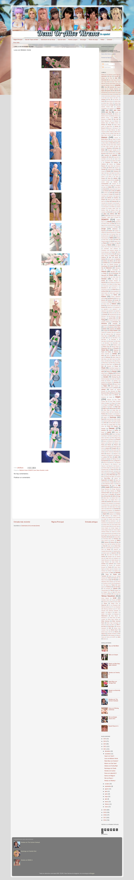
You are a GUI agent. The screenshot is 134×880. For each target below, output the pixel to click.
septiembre (108, 786)
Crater (104, 187)
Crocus (118, 189)
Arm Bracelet (104, 92)
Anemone (112, 87)
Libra (105, 327)
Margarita (116, 348)
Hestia (119, 271)
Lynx (104, 337)
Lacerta (105, 312)
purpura (118, 476)
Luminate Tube (110, 332)
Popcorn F (115, 464)
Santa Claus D (113, 506)
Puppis (118, 473)
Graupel (112, 266)
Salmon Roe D (115, 498)
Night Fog (105, 408)
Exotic (111, 236)
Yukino (108, 637)
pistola (105, 457)
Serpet (113, 531)
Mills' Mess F (106, 362)
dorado (109, 222)
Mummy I (110, 382)
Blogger (92, 873)
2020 (105, 810)
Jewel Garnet (104, 293)
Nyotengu (113, 417)
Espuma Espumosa (110, 232)
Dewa (108, 212)
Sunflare (103, 563)
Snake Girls (110, 546)
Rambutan (107, 481)
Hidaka (105, 273)
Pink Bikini (107, 450)
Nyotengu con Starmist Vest (28, 851)
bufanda (117, 151)
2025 (105, 739)
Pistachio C (108, 453)
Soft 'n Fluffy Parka (107, 547)
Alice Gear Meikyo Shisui (113, 83)
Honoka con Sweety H (114, 673)
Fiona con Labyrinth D (110, 773)
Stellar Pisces (108, 558)
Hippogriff (103, 275)
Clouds (103, 178)
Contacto (109, 39)
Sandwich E (111, 503)
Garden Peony (114, 255)
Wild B (102, 624)
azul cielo (117, 110)
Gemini (116, 257)
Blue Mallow (106, 143)
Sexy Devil (104, 537)
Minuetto (109, 366)
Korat (102, 305)
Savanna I (118, 512)
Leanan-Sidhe (112, 318)
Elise (116, 227)
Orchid (108, 426)
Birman (116, 126)
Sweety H (116, 570)
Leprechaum (104, 325)
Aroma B (105, 94)
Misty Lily (113, 369)
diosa (105, 214)
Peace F (106, 435)
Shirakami (116, 538)
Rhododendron (105, 485)
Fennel (116, 239)
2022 (105, 746)
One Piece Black (112, 422)
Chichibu (103, 169)
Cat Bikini (103, 159)
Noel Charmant (115, 412)
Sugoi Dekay (115, 561)
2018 (105, 815)
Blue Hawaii (117, 141)
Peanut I (117, 443)
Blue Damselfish (109, 141)
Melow (113, 355)
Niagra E (106, 405)
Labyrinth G (104, 311)
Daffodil (109, 197)
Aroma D (117, 94)
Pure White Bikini (111, 474)
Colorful (103, 180)
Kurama (103, 307)
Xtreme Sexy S (104, 631)
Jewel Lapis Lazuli (114, 293)
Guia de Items (62, 39)
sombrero (116, 549)
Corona (115, 182)
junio (106, 794)
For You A (118, 245)
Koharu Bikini (117, 302)
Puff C (112, 471)
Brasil (107, 151)
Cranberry (118, 185)
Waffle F (116, 612)
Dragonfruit (117, 221)
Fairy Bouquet (104, 237)
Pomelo (111, 460)
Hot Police (115, 279)
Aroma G (103, 96)
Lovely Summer (113, 330)
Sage (119, 496)
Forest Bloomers (105, 252)
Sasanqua (116, 508)
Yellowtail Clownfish (111, 633)
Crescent (105, 189)
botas (102, 150)
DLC (119, 214)
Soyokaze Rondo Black (106, 551)
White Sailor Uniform (113, 619)
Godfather (105, 262)
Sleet (104, 546)
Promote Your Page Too (106, 57)
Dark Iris (103, 201)
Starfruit (103, 556)
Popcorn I (118, 466)
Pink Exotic (113, 450)
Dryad (112, 223)
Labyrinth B (117, 307)
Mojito (108, 371)
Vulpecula (103, 605)
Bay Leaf (116, 119)
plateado (109, 458)
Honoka (103, 279)
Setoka (114, 533)
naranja (103, 389)
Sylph (111, 572)
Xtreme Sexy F (114, 630)
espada (103, 232)
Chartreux (118, 166)
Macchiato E (104, 341)
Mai (109, 345)
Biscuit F (116, 128)
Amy (106, 87)
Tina (114, 579)
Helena (103, 271)
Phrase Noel (116, 446)
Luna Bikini (117, 336)
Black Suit (116, 135)
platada (103, 458)
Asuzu (102, 101)
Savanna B (103, 510)
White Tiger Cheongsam (112, 623)
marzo (107, 801)
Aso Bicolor (115, 99)
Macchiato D (114, 339)
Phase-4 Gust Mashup (106, 446)
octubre (107, 784)
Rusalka (112, 494)
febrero (107, 804)
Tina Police (117, 581)
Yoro (119, 633)
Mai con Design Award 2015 (113, 717)
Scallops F (107, 515)
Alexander (104, 80)
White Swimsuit (105, 621)
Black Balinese (111, 130)
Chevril (110, 167)
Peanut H (110, 443)
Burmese (103, 153)
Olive (105, 422)
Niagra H (105, 406)
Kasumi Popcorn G (113, 726)
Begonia (116, 121)
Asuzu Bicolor (109, 101)
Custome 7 (110, 196)
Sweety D (116, 569)
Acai (110, 76)
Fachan (117, 236)
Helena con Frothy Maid (111, 766)
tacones (117, 572)
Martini (109, 352)
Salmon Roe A (106, 498)
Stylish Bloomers (105, 560)
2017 (104, 817)
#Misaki (103, 74)
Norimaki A (110, 413)
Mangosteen (104, 348)
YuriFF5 (113, 637)
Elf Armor (110, 227)
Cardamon (104, 157)
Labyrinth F (115, 309)
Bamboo (116, 114)
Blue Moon (113, 143)
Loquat (105, 330)
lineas (104, 329)
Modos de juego (93, 39)
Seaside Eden (106, 524)
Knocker (116, 300)
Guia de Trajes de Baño (31, 39)
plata (116, 457)
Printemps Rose (105, 469)
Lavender (105, 314)
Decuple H (106, 206)
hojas (119, 275)
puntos (113, 473)
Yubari (104, 635)
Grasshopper (104, 266)
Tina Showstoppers (116, 583)
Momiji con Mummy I (110, 780)
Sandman (109, 501)
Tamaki (115, 574)
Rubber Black (104, 494)
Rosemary (116, 487)
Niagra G (118, 405)
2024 (105, 741)
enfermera (114, 229)
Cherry (104, 167)
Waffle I (110, 614)
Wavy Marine (114, 615)
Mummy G (103, 382)
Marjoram (116, 350)
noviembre (108, 754)
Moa (118, 369)
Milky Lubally (116, 357)
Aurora (117, 105)
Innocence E (104, 287)
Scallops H (115, 515)
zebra (119, 637)
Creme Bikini (117, 187)
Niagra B (114, 403)
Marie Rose (105, 350)
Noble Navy (115, 410)
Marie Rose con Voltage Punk (113, 682)
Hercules (113, 271)
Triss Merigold (106, 588)
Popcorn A (117, 460)
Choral (102, 171)
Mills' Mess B (113, 359)
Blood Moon (104, 139)
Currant (111, 194)
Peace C (114, 434)
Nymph (105, 417)
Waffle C (103, 612)
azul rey (108, 112)
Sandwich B (116, 501)
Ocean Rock (109, 419)
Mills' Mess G (113, 362)
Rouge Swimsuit (111, 491)
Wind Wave (111, 626)
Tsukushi (115, 588)
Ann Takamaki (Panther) (112, 89)
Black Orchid (106, 133)
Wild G (113, 624)
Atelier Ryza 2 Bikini (108, 103)
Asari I (117, 97)
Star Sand (109, 554)
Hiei (110, 273)
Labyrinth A (110, 307)
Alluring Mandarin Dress (107, 85)
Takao (107, 574)
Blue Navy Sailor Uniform (114, 144)
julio (106, 791)
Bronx (111, 151)
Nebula (116, 394)
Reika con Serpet (113, 655)
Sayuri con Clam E (109, 756)
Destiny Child (104, 210)
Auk (107, 105)
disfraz (112, 214)
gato (110, 257)
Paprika (116, 430)
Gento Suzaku (110, 259)
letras (118, 325)
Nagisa (105, 386)
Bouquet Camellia (112, 150)
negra (110, 397)
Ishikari (114, 289)
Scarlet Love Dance (113, 519)
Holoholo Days (106, 277)
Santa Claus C (104, 506)
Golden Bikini (117, 262)
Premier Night (106, 467)
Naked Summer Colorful (106, 387)
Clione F (103, 176)
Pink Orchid (109, 451)
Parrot (117, 432)
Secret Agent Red (107, 526)
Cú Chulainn (106, 190)
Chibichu (116, 167)
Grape (105, 264)
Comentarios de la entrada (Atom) (30, 525)
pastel (102, 434)
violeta (111, 601)
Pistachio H (117, 455)
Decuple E (112, 205)
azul (107, 110)
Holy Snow (115, 277)
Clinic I (104, 174)
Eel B (111, 225)
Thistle (109, 578)
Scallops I (103, 517)
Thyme (115, 578)
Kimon (117, 298)
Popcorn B (105, 462)
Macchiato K (115, 337)
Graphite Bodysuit (113, 264)
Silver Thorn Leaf (105, 544)
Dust (118, 223)
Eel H (104, 227)
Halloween (109, 268)
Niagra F (112, 405)
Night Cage (117, 406)
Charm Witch (111, 166)
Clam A (102, 173)
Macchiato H (107, 343)
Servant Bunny (108, 533)
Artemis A (114, 96)
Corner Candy (105, 182)
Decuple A (110, 203)
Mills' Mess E (117, 361)
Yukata (117, 635)
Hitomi (111, 275)
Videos (102, 39)
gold (111, 262)
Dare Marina (116, 199)
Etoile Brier (106, 234)
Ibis (108, 282)
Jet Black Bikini (105, 291)
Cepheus (116, 162)
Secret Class (116, 526)
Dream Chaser (106, 223)
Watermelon (104, 616)
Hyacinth (103, 282)
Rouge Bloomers (105, 489)
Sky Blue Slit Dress (115, 544)
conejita (117, 180)
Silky (117, 542)
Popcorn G (103, 466)
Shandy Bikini (117, 537)
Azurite (116, 112)
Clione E (117, 174)
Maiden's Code (116, 344)
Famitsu (118, 237)
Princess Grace (115, 467)
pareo (109, 432)
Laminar (110, 312)
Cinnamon (116, 171)
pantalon (103, 430)
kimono (103, 300)
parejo (102, 432)
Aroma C (111, 94)
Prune (112, 469)
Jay (118, 289)
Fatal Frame (105, 239)
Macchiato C (104, 339)
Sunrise (111, 565)
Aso (109, 99)
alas (116, 78)
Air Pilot (110, 78)
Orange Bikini (112, 424)
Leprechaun (112, 325)
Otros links (16, 42)
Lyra (109, 337)
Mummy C (109, 380)
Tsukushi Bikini (104, 590)
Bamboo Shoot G (115, 115)
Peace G (111, 435)
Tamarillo (103, 576)
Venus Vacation (40, 470)
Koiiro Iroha (106, 303)
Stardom (116, 554)
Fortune (113, 252)
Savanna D (117, 510)
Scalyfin (109, 517)
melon (108, 355)
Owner (112, 428)
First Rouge (112, 243)
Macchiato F (111, 341)
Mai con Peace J (108, 778)
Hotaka (103, 280)
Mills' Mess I (110, 364)
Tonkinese (108, 586)
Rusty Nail (108, 496)
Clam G (108, 173)
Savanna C (110, 510)
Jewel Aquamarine (115, 291)
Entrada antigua (91, 522)
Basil (109, 119)
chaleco (111, 164)
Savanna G (105, 512)
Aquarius (108, 90)
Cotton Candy (104, 185)
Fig (111, 241)
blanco (104, 137)
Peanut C (105, 441)
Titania (113, 585)
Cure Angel (104, 194)
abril (106, 799)
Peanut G (103, 443)
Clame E (113, 173)
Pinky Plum (116, 451)
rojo (119, 485)
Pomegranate (104, 460)
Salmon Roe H (114, 499)
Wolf (110, 628)
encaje (103, 229)
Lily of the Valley (116, 327)
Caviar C (103, 160)
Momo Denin (104, 373)
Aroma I (108, 96)
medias (114, 354)
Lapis (115, 312)
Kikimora (112, 298)
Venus (109, 594)
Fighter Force (117, 241)
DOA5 (106, 215)
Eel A (107, 225)
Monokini (118, 373)
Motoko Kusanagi (105, 379)
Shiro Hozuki (104, 540)
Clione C (110, 174)
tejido (110, 576)
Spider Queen (106, 553)
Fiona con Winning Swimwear (114, 708)
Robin (113, 485)
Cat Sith (110, 159)
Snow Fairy (117, 546)
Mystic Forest (117, 384)
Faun (111, 239)
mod (102, 371)
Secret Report (104, 528)
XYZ (111, 631)
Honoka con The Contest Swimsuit (113, 700)
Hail (102, 268)
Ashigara (103, 99)
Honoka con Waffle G (27, 860)
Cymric (103, 197)
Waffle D (110, 612)
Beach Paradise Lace (106, 121)
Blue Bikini (113, 139)
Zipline (104, 638)
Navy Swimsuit (115, 393)
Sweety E (103, 570)
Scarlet (104, 519)
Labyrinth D (106, 309)
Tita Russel (106, 585)
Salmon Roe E (104, 499)
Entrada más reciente (22, 522)
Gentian (103, 259)
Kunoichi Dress (109, 305)
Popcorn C (112, 462)
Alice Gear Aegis (112, 80)
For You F (105, 246)
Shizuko (112, 540)
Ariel (117, 90)
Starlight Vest (111, 556)
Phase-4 (116, 444)
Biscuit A (103, 128)
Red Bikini (118, 481)
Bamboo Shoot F (105, 115)
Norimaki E (105, 415)
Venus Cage (116, 594)
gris (117, 266)
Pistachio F (110, 455)
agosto (107, 789)
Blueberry (109, 148)
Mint (102, 366)
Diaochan (114, 212)
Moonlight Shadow (116, 375)
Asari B (106, 97)
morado (105, 377)
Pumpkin (108, 473)
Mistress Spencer (105, 369)
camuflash (114, 155)
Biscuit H (103, 130)
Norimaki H (112, 415)
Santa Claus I (109, 508)
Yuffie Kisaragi (111, 635)
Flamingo (103, 245)
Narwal (111, 389)
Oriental (103, 428)
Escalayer (117, 230)
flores (109, 245)
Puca (117, 469)
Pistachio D (116, 453)
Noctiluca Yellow (105, 412)
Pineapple (113, 448)
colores (115, 178)
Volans (105, 603)
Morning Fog (115, 377)
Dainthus (116, 197)
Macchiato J (115, 343)
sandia (103, 501)
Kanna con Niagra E (109, 775)
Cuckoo (105, 192)
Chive (117, 169)
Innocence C (115, 286)
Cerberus (103, 164)
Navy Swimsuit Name (106, 394)
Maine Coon (106, 346)
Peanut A (112, 439)
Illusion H (118, 282)
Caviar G (114, 160)
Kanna (115, 294)
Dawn (108, 201)
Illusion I (105, 284)
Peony (102, 444)
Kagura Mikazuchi (105, 294)
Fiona (104, 243)
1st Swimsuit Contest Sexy (113, 74)
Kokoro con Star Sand (110, 763)
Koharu (110, 302)
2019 (105, 812)
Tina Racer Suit (106, 583)
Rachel (116, 478)
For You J (118, 246)
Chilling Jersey (110, 169)
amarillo (117, 85)
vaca (113, 592)
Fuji (113, 254)
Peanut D (111, 441)
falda (111, 238)
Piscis (102, 453)
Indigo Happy (117, 284)
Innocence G (104, 289)
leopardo (115, 323)
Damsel (109, 199)
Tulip (111, 590)
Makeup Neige (115, 346)
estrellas (118, 232)
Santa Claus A (107, 505)
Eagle (102, 225)
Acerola (116, 76)
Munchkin (116, 382)
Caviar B (116, 159)
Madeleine (103, 344)
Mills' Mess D (110, 361)
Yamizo (103, 633)
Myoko (110, 384)
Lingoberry (111, 329)
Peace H (117, 435)
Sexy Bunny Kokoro (114, 535)
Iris (109, 289)
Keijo (106, 298)
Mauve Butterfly (105, 353)
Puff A (102, 471)
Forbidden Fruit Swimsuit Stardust (109, 250)
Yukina (102, 637)
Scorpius (103, 521)
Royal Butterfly (115, 492)
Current (116, 194)
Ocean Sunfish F (108, 421)
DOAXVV (30, 470)
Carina (110, 157)
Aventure (111, 108)
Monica (111, 373)
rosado (107, 487)
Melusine (108, 357)
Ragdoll (111, 480)
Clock (117, 176)
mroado (113, 379)
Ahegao (103, 78)
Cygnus (117, 196)
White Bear (112, 617)
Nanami (116, 387)
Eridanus (110, 230)
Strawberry (116, 558)
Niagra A (108, 403)
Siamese (106, 542)
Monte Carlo (106, 375)
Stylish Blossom (115, 560)
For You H (111, 246)
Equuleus (103, 230)
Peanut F (117, 441)
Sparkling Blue (117, 551)
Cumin (110, 192)
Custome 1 (103, 196)
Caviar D (108, 160)
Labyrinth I (117, 311)
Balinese (103, 114)
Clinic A (118, 173)
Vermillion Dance (105, 600)
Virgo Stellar (117, 601)
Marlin (102, 352)
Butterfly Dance (112, 153)
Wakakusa (116, 614)
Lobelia (118, 329)
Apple (102, 90)
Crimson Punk (112, 189)
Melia (102, 355)
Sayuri (104, 514)
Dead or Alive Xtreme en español (108, 54)
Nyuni (102, 419)
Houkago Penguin (113, 280)
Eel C (115, 225)
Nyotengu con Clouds (110, 768)
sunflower (110, 563)
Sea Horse (118, 522)
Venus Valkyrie (105, 598)
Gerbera (105, 261)
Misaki (103, 368)
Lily (109, 327)
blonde (116, 137)
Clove (109, 178)
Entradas (105, 64)
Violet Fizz (105, 601)
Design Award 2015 (113, 208)
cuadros (118, 190)
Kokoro (114, 304)
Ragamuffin (104, 480)
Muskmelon (104, 384)
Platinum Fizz (116, 458)
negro (117, 396)
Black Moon (117, 131)
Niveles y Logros (72, 39)
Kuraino (117, 305)
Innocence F (114, 287)
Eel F (119, 225)
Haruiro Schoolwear (113, 269)
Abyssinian (104, 76)
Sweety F (110, 570)
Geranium (118, 259)
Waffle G (103, 614)
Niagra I (111, 406)
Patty (107, 434)
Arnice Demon (112, 92)
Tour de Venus (116, 586)
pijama (107, 448)
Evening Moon (114, 234)
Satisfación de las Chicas (48, 39)
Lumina (103, 332)
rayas (112, 482)
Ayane (118, 108)
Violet (118, 600)
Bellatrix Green (24, 470)
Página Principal (18, 39)
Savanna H (112, 512)
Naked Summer (114, 386)
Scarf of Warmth (116, 517)
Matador (116, 352)
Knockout (103, 302)
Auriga (111, 105)
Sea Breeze (111, 522)
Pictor (102, 448)
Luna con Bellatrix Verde (111, 758)
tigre (110, 579)
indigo (110, 284)
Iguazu (112, 282)
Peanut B (118, 439)
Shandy (110, 537)
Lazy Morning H (112, 316)
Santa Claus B (115, 505)
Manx (111, 348)
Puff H (102, 473)
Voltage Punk (114, 603)
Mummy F (116, 380)
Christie (108, 171)
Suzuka (110, 567)
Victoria (113, 600)
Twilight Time (106, 592)
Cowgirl (112, 185)
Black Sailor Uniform (106, 135)
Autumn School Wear (107, 106)
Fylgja (117, 254)
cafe (119, 153)
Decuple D (105, 205)
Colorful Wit (110, 180)
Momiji (114, 371)
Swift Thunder (104, 572)
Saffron (114, 496)
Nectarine (103, 397)
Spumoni (114, 553)
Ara (113, 90)
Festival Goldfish (105, 241)
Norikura (103, 414)
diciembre (108, 751)
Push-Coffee (107, 478)
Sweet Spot (109, 569)
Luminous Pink (109, 334)
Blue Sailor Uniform (108, 146)
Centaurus (107, 162)
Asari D (111, 97)
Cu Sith (112, 190)
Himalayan (115, 273)
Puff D (117, 471)
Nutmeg (118, 415)
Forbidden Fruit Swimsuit (111, 248)
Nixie (119, 408)
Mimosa (117, 364)
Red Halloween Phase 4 (108, 483)
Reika (117, 483)
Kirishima (109, 300)
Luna (34, 470)
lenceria (104, 323)
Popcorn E (107, 464)
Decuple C (117, 203)
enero (106, 806)
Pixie (111, 457)
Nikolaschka (113, 408)
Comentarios (106, 67)
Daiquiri (103, 199)
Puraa (104, 474)
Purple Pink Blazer (110, 476)
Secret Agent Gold (115, 524)
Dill (119, 212)
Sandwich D (104, 503)
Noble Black (107, 410)
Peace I (103, 437)
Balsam (110, 114)
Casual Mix (116, 157)
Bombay (116, 148)
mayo (106, 796)
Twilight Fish (117, 590)
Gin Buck (118, 261)
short (118, 540)
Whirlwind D (104, 617)
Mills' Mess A (104, 359)
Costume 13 (115, 183)
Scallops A (111, 514)
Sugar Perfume (105, 561)
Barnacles (103, 119)
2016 (105, 820)
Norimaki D (117, 413)
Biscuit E (110, 128)
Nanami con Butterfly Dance (114, 691)
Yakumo (116, 632)
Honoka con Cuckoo (109, 771)
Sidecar (112, 542)
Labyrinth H (111, 311)
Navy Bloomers (111, 391)
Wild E (108, 624)
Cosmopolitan (104, 183)
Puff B (107, 471)
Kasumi (103, 296)
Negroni (109, 399)
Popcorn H (111, 466)
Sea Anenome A (112, 521)
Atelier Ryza (117, 101)
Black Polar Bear (115, 133)
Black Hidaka (110, 131)
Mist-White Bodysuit (114, 368)
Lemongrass (115, 321)
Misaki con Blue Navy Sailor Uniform (114, 664)
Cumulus (116, 192)
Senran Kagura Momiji (106, 529)
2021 (105, 749)
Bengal (109, 124)
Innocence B (106, 286)
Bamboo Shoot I (105, 117)
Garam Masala (104, 255)
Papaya (110, 430)
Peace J (108, 437)
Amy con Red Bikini (114, 646)
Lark (119, 312)
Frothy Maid (108, 254)
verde (46, 470)
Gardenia (103, 257)
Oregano (116, 426)
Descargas (83, 39)
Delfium (113, 206)
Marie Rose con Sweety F (111, 761)
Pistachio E (103, 455)
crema (109, 187)
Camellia (106, 155)
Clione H (110, 176)
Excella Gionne (104, 236)
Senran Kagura (114, 528)
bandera (116, 117)
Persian (109, 444)
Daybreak (114, 201)
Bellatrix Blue (104, 122)
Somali (108, 549)
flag (118, 243)
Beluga (103, 124)
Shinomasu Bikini (107, 538)
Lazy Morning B (112, 314)
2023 (105, 744)
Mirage (116, 366)
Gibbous (111, 261)
